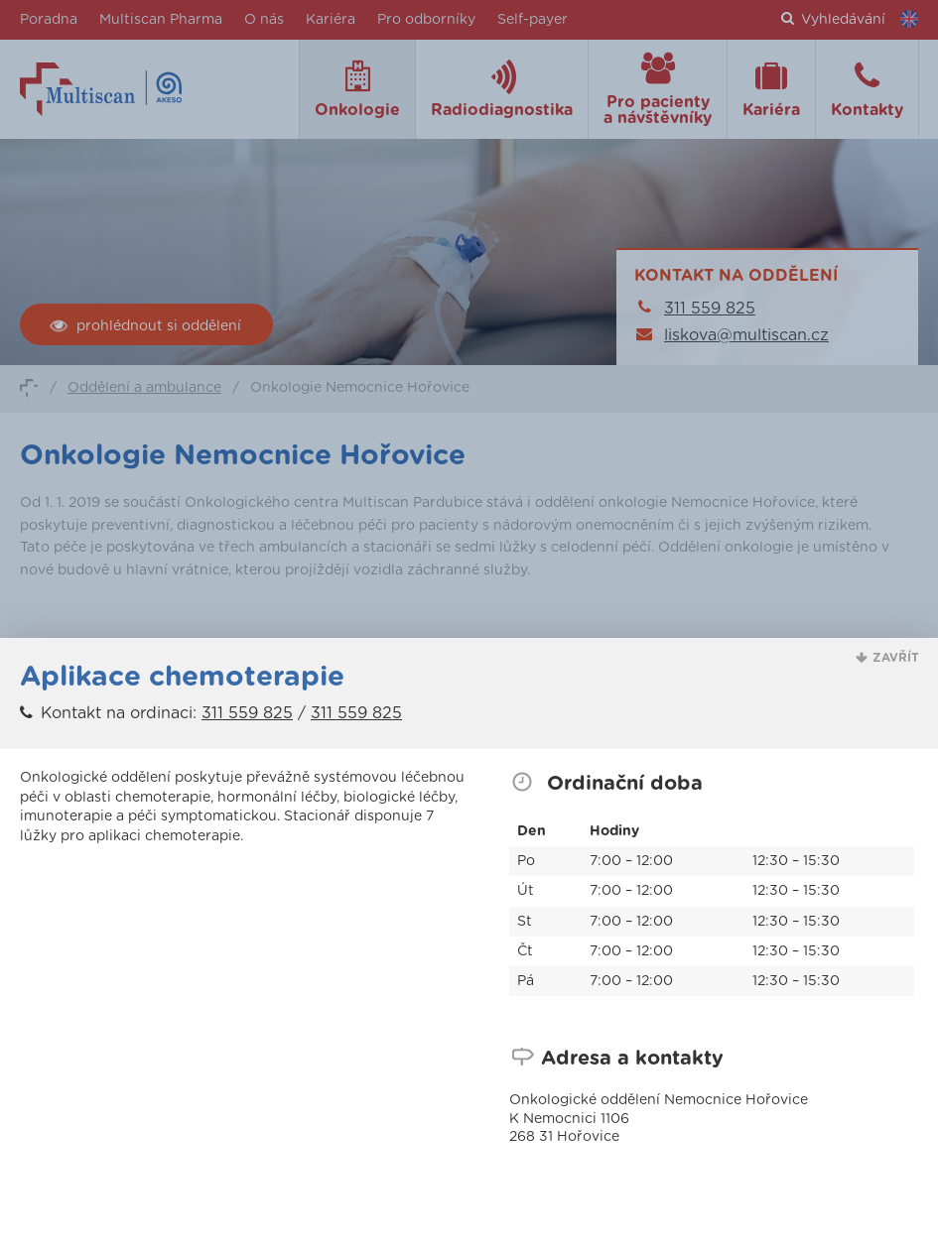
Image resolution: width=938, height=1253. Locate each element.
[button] (887, 658)
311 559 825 (247, 713)
